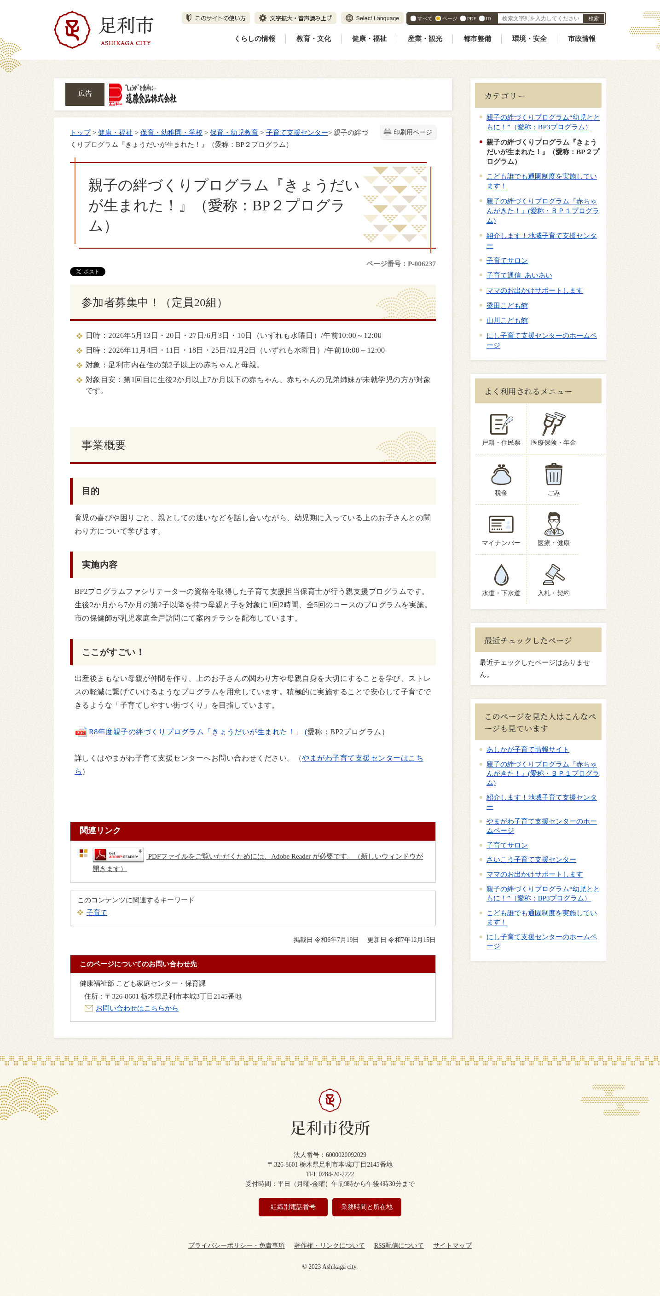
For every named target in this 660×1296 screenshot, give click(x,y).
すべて (425, 18)
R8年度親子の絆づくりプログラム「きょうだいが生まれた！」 (196, 732)
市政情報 (582, 38)
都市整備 (477, 38)
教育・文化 (313, 38)
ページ (449, 18)
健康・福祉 (369, 38)
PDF (471, 18)
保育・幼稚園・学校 (171, 132)
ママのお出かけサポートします (534, 290)
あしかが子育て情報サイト (527, 749)
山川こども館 (507, 320)
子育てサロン (507, 260)
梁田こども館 (507, 305)
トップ (80, 132)
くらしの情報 (254, 38)
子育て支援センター (297, 132)
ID (488, 18)
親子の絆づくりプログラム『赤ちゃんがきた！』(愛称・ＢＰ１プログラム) (542, 210)
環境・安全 (529, 38)
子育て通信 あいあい (519, 275)
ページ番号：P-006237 (401, 263)
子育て (97, 912)
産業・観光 (425, 38)
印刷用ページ (413, 132)
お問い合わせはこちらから (137, 1008)
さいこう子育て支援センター (531, 859)
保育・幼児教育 (234, 132)
